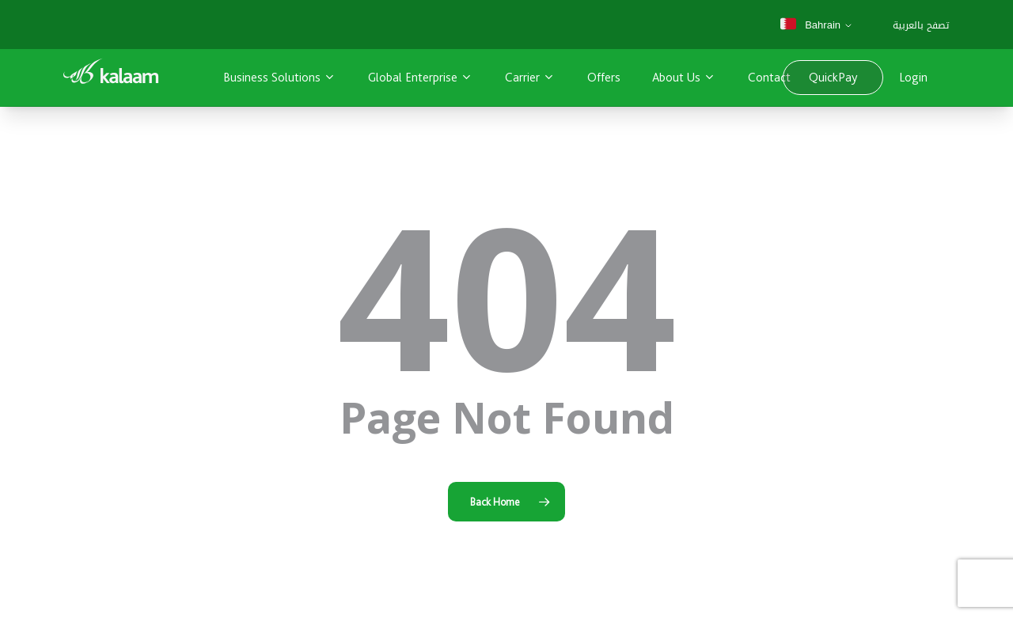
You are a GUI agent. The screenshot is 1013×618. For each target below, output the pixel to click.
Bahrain (809, 25)
